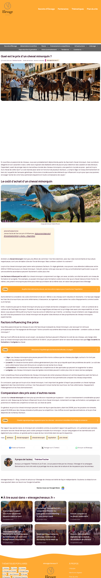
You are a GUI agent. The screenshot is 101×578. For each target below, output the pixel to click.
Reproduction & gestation (29, 49)
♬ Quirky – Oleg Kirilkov (27, 236)
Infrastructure (81, 46)
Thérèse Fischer (41, 459)
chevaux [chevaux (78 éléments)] (23, 568)
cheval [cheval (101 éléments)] (15, 568)
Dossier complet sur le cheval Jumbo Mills (79, 515)
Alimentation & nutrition (30, 46)
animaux (10, 438)
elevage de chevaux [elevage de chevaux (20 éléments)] (10, 571)
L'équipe (72, 568)
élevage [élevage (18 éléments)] (24, 574)
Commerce (79, 49)
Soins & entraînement (50, 49)
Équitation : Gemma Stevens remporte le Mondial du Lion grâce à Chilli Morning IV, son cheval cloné (48, 512)
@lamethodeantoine (11, 231)
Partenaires (63, 9)
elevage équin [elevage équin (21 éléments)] (24, 571)
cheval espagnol (23, 438)
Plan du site (92, 9)
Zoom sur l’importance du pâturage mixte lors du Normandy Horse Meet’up (47, 537)
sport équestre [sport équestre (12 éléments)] (14, 574)
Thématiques (78, 9)
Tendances (66, 49)
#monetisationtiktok (11, 236)
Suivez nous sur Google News (50, 488)
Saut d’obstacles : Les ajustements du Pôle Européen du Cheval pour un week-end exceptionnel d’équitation (15, 535)
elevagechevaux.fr (52, 60)
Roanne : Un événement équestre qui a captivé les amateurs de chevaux (80, 537)
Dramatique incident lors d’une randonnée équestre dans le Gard (12, 513)
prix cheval (63, 438)
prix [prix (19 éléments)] (5, 574)
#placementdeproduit (43, 233)
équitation (52, 438)
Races (45, 46)
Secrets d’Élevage (46, 9)
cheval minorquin (38, 438)
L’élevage (94, 46)
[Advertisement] (50, 31)
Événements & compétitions (61, 46)
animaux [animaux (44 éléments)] (6, 568)
